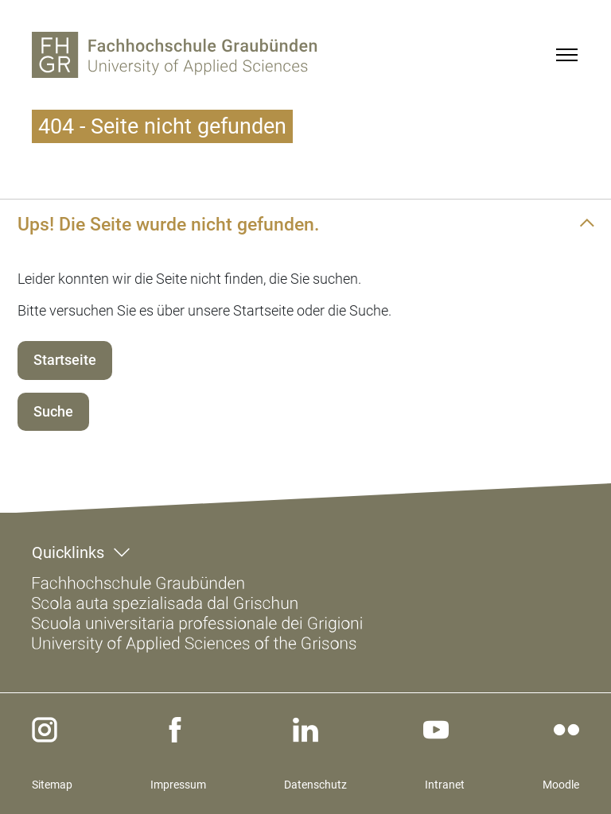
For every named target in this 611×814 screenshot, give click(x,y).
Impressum (178, 784)
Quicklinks (68, 552)
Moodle (561, 784)
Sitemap (52, 784)
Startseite (64, 359)
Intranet (445, 784)
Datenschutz (315, 784)
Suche (53, 411)
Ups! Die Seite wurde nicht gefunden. (168, 224)
